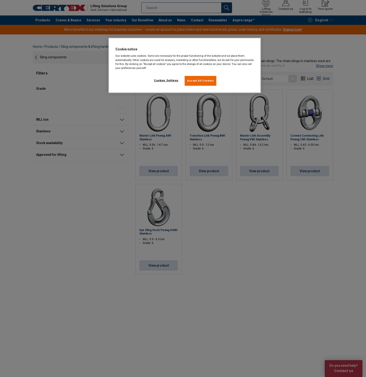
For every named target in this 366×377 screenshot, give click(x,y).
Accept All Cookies (200, 80)
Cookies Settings (166, 80)
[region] (184, 65)
